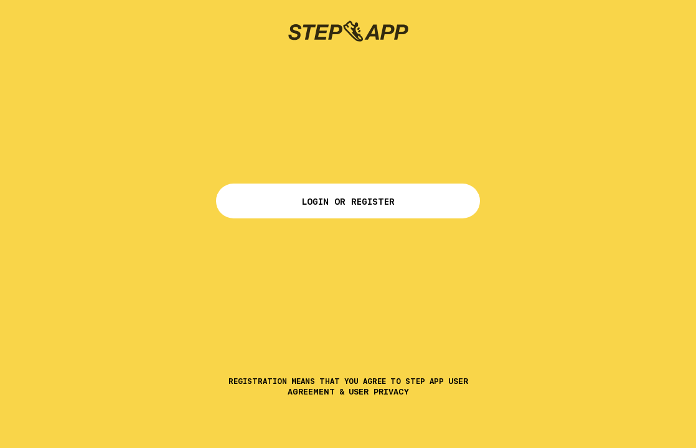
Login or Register (348, 202)
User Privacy (379, 391)
